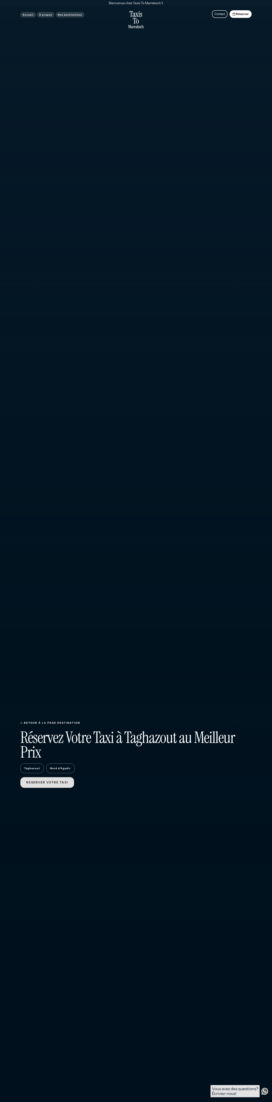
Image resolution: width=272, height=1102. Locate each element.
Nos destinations (70, 14)
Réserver (240, 14)
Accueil (28, 14)
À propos (45, 14)
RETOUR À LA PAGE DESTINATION (52, 722)
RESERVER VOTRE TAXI (47, 782)
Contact (220, 14)
